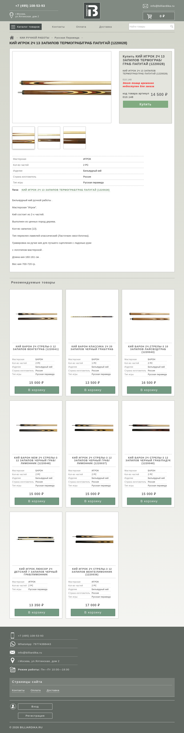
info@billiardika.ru (162, 5)
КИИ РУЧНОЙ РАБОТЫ (34, 37)
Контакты (58, 26)
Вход (35, 706)
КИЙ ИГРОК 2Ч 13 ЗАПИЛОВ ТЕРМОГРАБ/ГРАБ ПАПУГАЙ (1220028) (66, 189)
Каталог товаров (28, 26)
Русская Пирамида (67, 37)
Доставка (105, 26)
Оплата (81, 26)
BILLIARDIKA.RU (31, 727)
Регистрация (35, 715)
